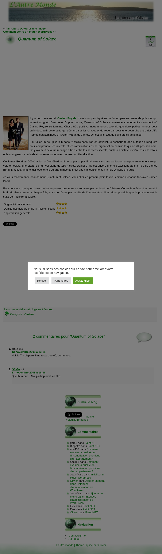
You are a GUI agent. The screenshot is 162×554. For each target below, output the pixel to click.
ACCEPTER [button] (82, 280)
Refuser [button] (42, 280)
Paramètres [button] (61, 280)
